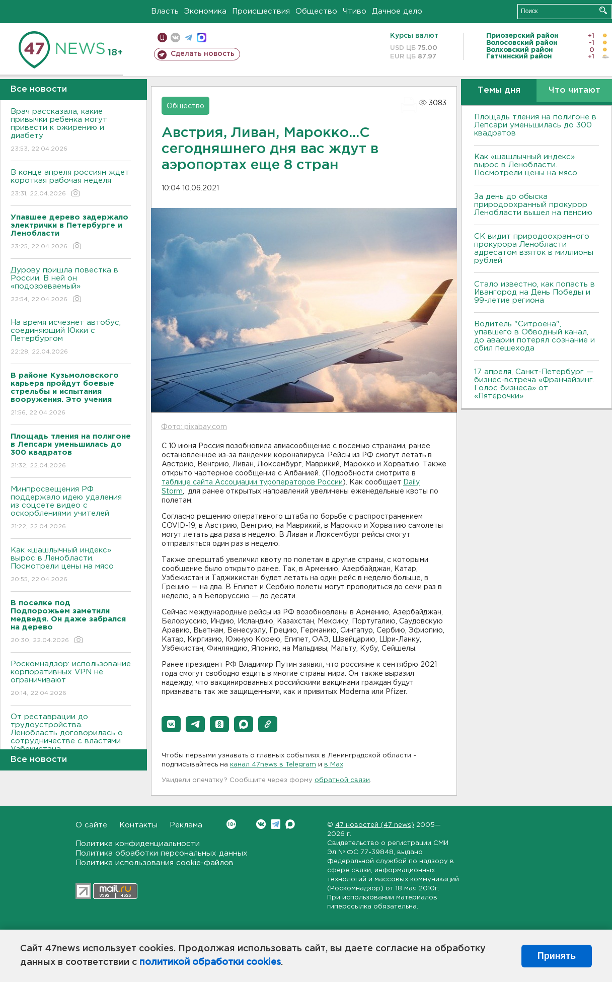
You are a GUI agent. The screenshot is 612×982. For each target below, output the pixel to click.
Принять (557, 956)
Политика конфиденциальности (137, 843)
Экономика (205, 11)
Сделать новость (203, 54)
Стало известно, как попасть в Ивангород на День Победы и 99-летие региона (534, 292)
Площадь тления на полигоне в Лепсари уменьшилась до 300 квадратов (535, 125)
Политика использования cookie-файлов (154, 863)
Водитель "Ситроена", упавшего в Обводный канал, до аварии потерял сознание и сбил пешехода (534, 336)
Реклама (186, 825)
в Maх (333, 764)
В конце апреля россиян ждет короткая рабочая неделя (71, 183)
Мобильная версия (162, 37)
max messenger (201, 37)
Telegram (275, 824)
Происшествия (261, 11)
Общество (316, 11)
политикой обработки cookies (210, 962)
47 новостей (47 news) (374, 825)
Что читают (574, 90)
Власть (165, 11)
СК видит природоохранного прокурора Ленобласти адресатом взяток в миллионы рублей (533, 248)
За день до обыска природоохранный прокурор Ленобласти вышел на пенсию (533, 204)
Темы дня (499, 90)
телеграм (188, 37)
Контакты (138, 825)
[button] (171, 724)
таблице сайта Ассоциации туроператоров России (252, 482)
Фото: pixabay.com (194, 427)
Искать (603, 10)
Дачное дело (397, 11)
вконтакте (175, 37)
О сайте (91, 825)
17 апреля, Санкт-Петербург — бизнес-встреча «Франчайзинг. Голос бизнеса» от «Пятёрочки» (534, 384)
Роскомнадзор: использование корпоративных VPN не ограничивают (71, 679)
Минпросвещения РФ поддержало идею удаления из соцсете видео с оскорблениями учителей (71, 508)
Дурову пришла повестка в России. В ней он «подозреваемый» (71, 285)
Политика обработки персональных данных (161, 853)
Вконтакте (231, 824)
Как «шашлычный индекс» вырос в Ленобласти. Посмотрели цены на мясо (71, 565)
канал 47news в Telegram (273, 764)
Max (290, 824)
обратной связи (342, 780)
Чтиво (354, 11)
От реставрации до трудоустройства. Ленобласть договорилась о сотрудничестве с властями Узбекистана (71, 740)
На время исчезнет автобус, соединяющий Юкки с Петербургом (71, 337)
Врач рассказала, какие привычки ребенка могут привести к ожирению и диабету (71, 130)
